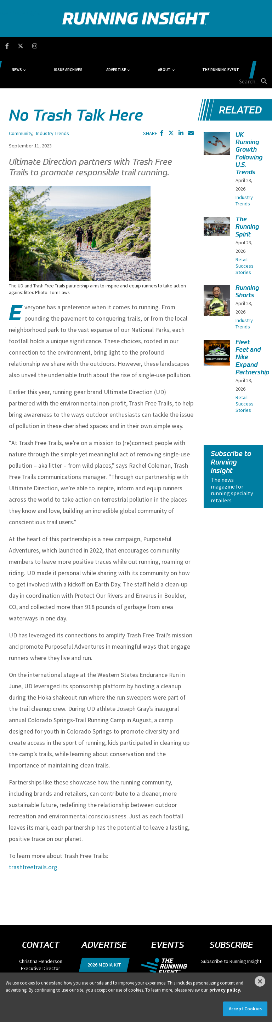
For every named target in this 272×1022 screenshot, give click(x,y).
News (56, 45)
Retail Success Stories (245, 232)
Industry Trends (52, 100)
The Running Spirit (247, 193)
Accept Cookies (245, 1009)
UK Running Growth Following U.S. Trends (249, 119)
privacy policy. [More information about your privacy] (225, 990)
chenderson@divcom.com (41, 942)
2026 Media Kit (104, 931)
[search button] (263, 45)
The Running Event (200, 45)
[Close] (260, 981)
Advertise (125, 45)
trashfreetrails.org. (34, 833)
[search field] (242, 46)
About (158, 45)
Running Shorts (247, 257)
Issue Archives (92, 45)
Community (20, 100)
